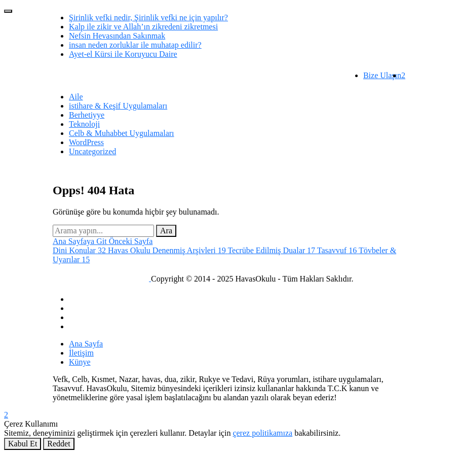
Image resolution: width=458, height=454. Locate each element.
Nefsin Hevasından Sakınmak (117, 35)
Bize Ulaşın (382, 75)
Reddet (58, 443)
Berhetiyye (86, 115)
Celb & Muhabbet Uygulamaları (121, 133)
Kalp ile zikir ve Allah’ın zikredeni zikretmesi (143, 26)
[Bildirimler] (229, 415)
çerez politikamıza (262, 433)
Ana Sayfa (86, 343)
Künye (80, 362)
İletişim (81, 352)
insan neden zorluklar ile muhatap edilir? (135, 45)
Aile (76, 96)
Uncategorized (92, 151)
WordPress (86, 142)
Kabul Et (22, 443)
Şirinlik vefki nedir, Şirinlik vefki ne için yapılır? (148, 17)
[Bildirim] (403, 75)
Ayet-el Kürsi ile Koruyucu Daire (123, 54)
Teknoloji (84, 124)
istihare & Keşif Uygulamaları (118, 105)
